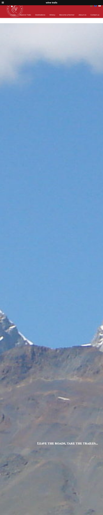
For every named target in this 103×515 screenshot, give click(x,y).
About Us (82, 15)
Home (13, 15)
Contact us (94, 15)
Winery (52, 15)
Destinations (40, 15)
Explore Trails (25, 15)
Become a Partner (67, 15)
